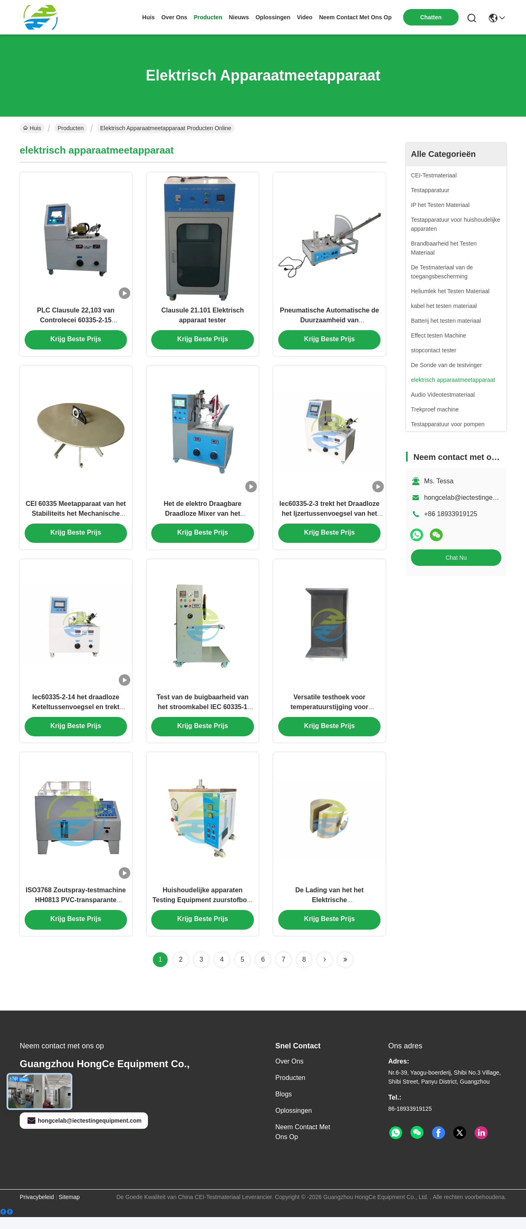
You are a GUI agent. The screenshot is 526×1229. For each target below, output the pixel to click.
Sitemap (69, 1209)
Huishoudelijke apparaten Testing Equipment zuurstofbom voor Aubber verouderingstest (202, 911)
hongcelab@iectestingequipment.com (83, 1132)
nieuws (239, 17)
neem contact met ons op (355, 17)
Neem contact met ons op (302, 1143)
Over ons (289, 1073)
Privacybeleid (37, 1209)
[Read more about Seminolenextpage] (324, 971)
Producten (71, 128)
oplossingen (273, 17)
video (305, 17)
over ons (174, 17)
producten (208, 17)
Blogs (283, 1106)
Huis (148, 17)
